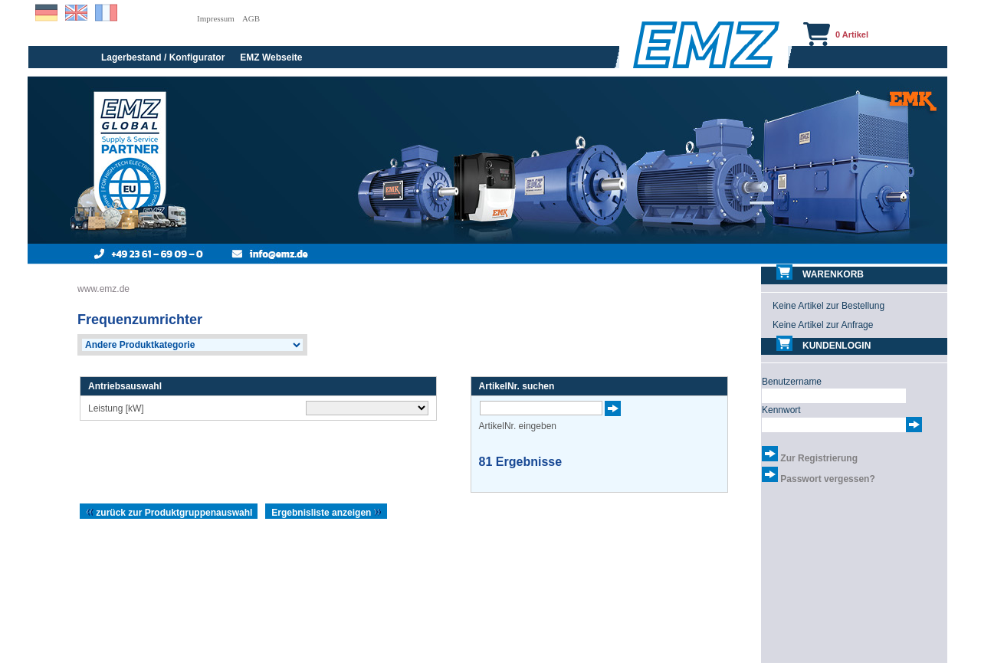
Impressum (216, 18)
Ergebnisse (521, 461)
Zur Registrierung (819, 458)
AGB (251, 18)
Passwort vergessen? (827, 479)
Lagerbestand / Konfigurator (163, 57)
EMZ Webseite (271, 57)
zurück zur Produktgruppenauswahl (169, 512)
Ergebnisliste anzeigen (326, 512)
